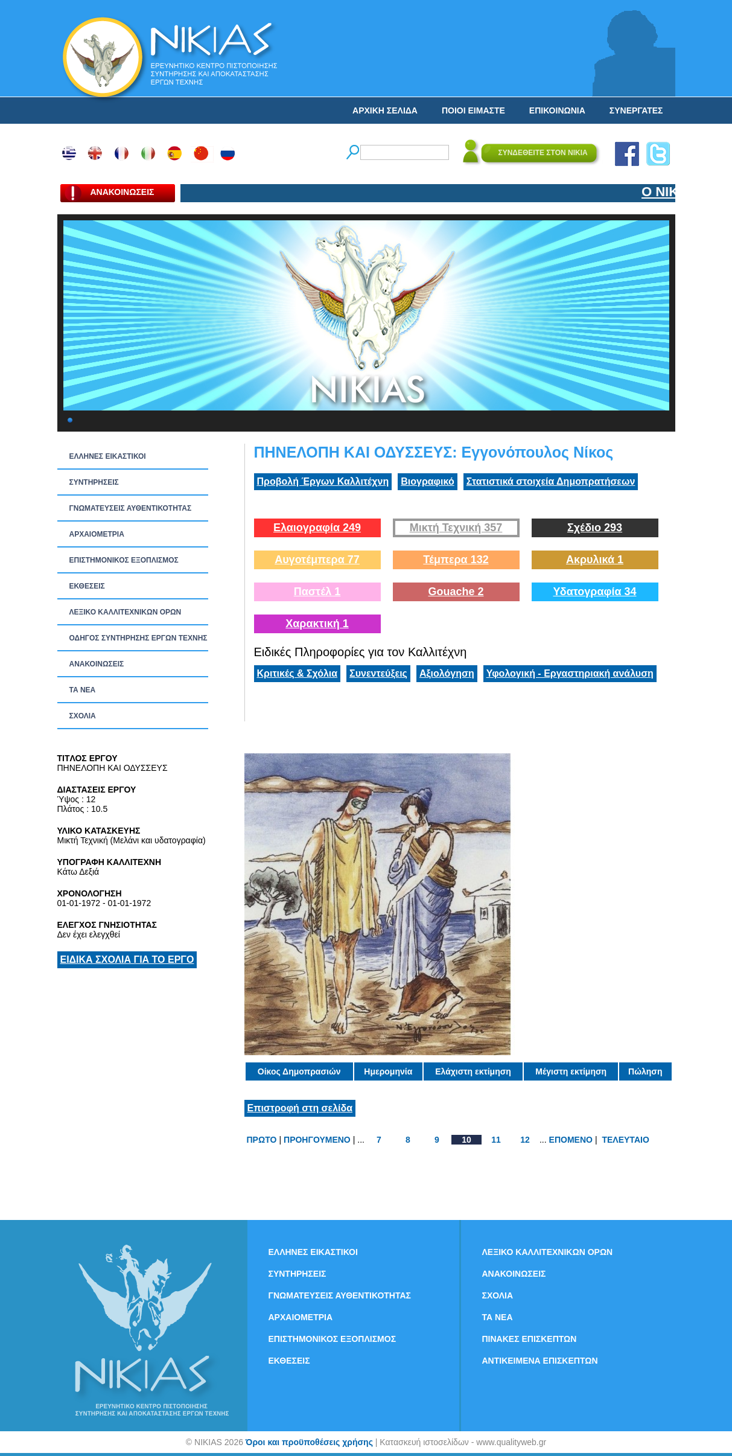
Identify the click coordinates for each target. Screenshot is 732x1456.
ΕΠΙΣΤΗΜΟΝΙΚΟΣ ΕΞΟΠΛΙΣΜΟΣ (124, 560)
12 (525, 1140)
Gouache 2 (455, 592)
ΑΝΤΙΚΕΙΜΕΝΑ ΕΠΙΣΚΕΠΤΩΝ (540, 1360)
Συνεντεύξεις (378, 673)
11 (496, 1140)
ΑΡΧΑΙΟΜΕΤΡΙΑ (96, 534)
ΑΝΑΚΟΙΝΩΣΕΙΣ (96, 664)
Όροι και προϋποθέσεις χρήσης (309, 1442)
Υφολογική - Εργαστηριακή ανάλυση (570, 673)
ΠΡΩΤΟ (262, 1140)
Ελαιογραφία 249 (317, 528)
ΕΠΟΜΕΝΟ (571, 1140)
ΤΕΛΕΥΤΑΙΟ (625, 1140)
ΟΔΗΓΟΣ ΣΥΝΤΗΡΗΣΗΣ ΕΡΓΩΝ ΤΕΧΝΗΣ (138, 638)
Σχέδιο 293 (594, 528)
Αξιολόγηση (446, 673)
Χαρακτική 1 (316, 624)
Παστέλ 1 (317, 592)
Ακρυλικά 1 (594, 560)
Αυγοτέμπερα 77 (317, 560)
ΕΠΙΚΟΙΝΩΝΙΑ (557, 110)
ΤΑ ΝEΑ (82, 690)
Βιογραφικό (427, 481)
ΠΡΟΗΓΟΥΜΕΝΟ (317, 1140)
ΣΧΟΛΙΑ (82, 716)
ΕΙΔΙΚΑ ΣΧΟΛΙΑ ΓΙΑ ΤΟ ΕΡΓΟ (127, 959)
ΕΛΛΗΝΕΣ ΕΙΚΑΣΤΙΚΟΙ (107, 456)
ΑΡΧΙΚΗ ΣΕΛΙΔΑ (385, 110)
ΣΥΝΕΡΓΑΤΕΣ (636, 110)
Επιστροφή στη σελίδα (300, 1108)
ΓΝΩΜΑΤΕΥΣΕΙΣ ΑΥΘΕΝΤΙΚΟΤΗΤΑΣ (130, 508)
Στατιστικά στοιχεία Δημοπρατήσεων (550, 481)
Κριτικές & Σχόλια (297, 673)
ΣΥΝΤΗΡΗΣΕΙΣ (94, 482)
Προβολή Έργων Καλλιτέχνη (323, 481)
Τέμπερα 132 (455, 560)
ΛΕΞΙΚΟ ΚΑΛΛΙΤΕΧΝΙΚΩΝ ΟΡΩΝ (125, 612)
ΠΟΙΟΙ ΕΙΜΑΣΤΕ (473, 110)
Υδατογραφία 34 (594, 592)
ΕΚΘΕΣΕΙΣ (87, 586)
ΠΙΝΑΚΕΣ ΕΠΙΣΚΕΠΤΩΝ (529, 1339)
